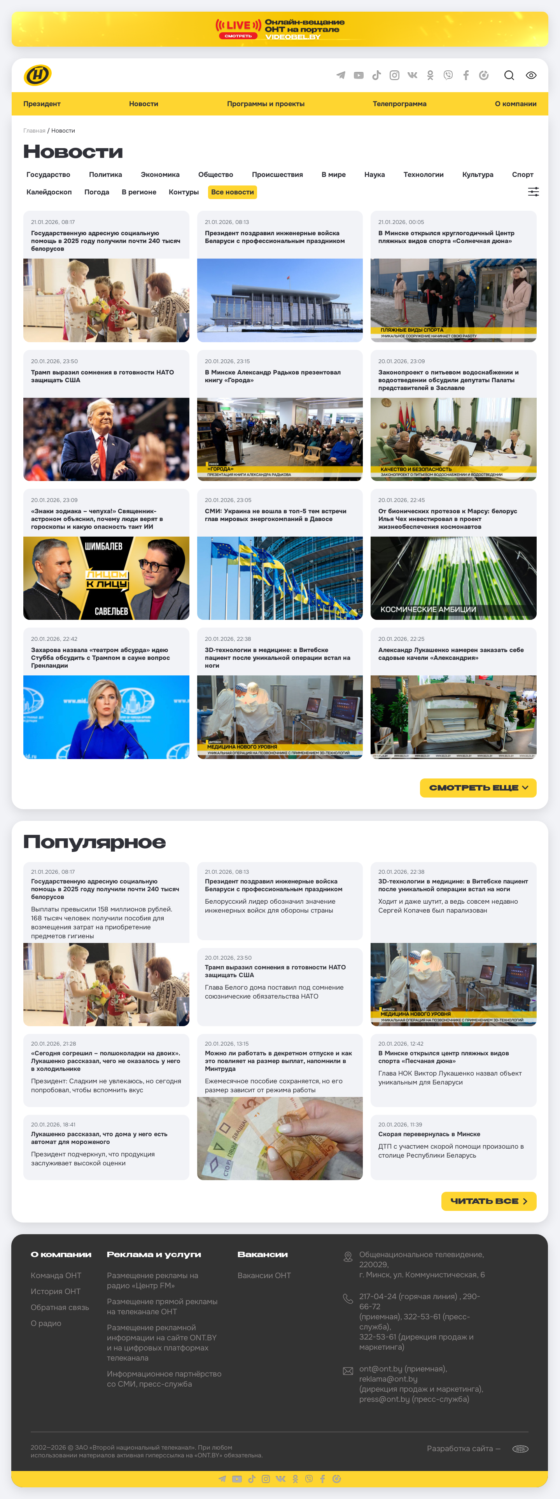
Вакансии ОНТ (264, 1275)
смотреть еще (473, 788)
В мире (334, 174)
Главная (34, 131)
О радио (46, 1323)
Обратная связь (60, 1307)
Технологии (424, 174)
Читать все (484, 1202)
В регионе (139, 192)
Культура (478, 174)
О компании (516, 104)
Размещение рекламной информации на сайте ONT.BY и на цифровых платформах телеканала (162, 1343)
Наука (374, 174)
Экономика (160, 174)
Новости (143, 104)
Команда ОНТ (56, 1275)
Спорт (523, 174)
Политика (105, 174)
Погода (96, 192)
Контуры (184, 192)
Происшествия (277, 174)
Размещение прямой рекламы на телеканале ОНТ (162, 1307)
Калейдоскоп (49, 192)
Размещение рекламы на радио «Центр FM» (152, 1281)
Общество (215, 174)
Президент (42, 104)
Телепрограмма (400, 104)
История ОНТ (55, 1291)
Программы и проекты (265, 104)
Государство (48, 174)
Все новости (232, 192)
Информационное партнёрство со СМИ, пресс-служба (164, 1379)
